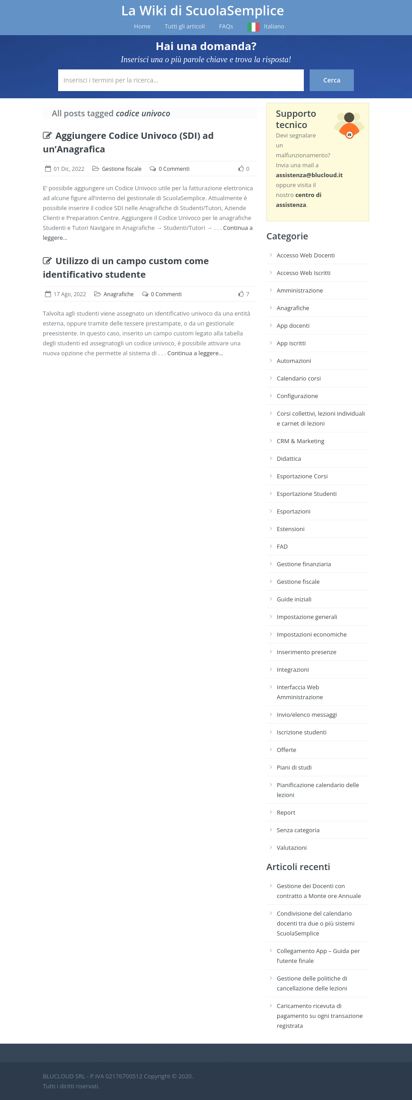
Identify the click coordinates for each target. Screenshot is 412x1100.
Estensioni (291, 529)
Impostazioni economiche (312, 634)
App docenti (293, 325)
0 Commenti (174, 169)
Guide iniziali (294, 599)
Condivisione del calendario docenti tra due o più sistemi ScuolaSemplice (315, 923)
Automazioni (294, 361)
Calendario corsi (299, 378)
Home (142, 26)
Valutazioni (292, 847)
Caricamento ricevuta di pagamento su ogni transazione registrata (320, 1016)
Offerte (286, 750)
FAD (282, 546)
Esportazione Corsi (302, 476)
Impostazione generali (307, 617)
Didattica (289, 458)
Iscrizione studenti (301, 732)
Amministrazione (300, 290)
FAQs (226, 26)
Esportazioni (294, 511)
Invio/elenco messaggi (307, 714)
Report (286, 812)
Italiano (274, 26)
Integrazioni (293, 669)
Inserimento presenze (306, 652)
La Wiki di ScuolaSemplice (202, 10)
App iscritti (291, 343)
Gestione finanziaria (304, 564)
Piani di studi (294, 767)
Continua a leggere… (195, 353)
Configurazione (297, 396)
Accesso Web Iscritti (303, 273)
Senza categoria (298, 830)
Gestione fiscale (122, 169)
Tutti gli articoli (185, 26)
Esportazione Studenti (307, 494)
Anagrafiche (119, 294)
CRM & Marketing (300, 441)
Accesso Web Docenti (306, 255)
